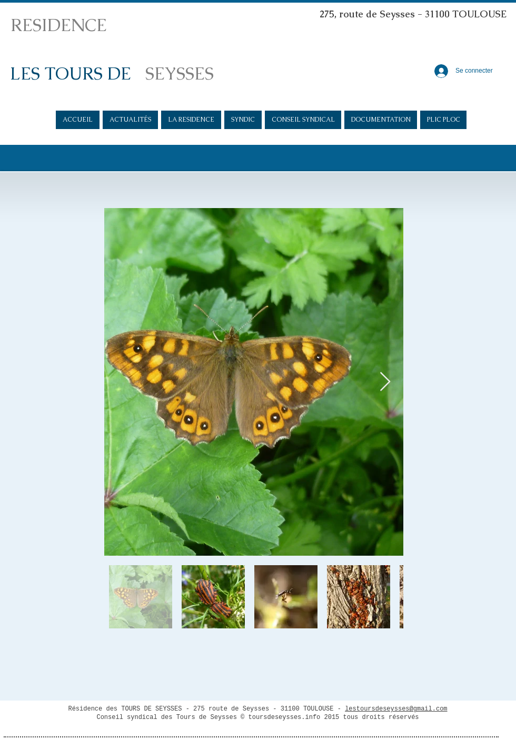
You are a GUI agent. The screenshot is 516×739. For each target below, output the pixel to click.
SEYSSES (179, 73)
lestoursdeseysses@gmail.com (396, 709)
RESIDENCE (59, 25)
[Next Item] (385, 382)
